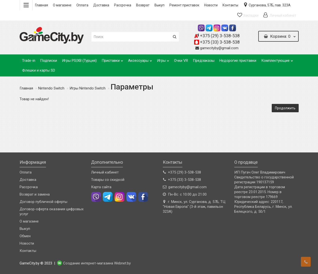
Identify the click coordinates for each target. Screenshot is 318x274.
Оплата (82, 5)
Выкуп (159, 5)
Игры (163, 59)
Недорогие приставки (237, 60)
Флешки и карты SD (38, 70)
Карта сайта (101, 187)
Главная (41, 5)
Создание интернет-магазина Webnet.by (97, 263)
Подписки (48, 60)
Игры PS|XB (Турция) (79, 60)
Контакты (230, 5)
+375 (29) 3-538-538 (220, 35)
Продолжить (285, 108)
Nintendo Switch (51, 88)
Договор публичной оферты (43, 201)
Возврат (143, 5)
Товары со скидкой (107, 179)
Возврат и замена (35, 194)
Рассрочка (122, 5)
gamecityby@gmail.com (219, 48)
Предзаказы (203, 60)
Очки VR (181, 60)
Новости (211, 5)
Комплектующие (277, 59)
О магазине (62, 5)
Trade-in (28, 60)
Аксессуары (140, 59)
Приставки (112, 59)
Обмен (25, 236)
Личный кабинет (105, 172)
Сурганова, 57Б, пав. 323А (267, 4)
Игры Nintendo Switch (88, 88)
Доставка (101, 5)
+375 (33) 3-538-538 (220, 42)
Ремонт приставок (184, 5)
